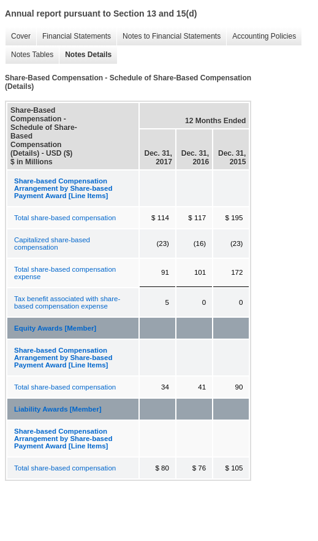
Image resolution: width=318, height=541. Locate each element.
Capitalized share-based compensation (52, 243)
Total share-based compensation (65, 217)
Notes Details (88, 54)
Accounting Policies (264, 36)
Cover (21, 36)
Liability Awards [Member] (58, 409)
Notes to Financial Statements (172, 36)
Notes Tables (32, 54)
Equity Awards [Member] (55, 328)
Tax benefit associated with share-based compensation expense (67, 302)
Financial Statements (76, 36)
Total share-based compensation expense (65, 273)
